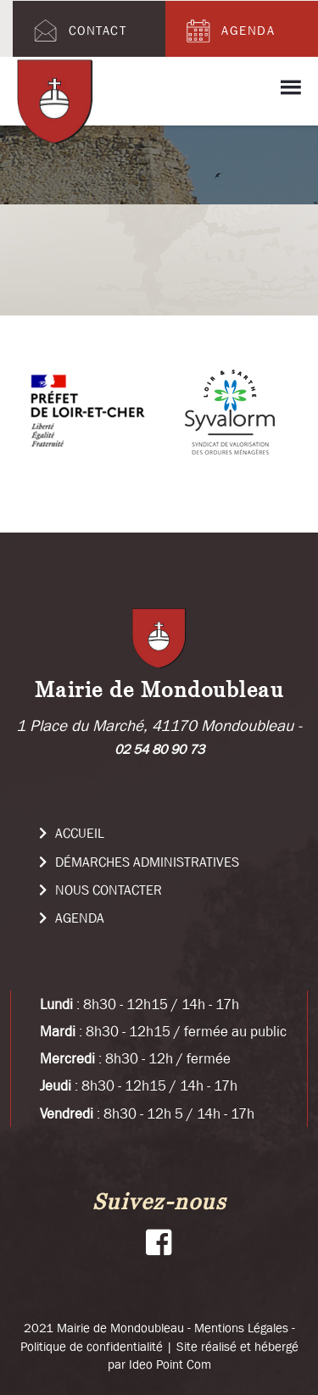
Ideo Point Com (170, 1364)
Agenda (228, 30)
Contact (78, 30)
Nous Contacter (100, 889)
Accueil (71, 832)
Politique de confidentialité (91, 1346)
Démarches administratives (139, 861)
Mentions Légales (241, 1327)
